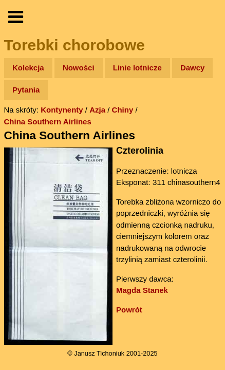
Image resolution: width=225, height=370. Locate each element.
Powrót (129, 309)
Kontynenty (62, 109)
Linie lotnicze (137, 67)
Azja (97, 109)
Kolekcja (28, 67)
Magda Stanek (142, 290)
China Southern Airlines (47, 121)
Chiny (123, 109)
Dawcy (192, 67)
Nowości (79, 67)
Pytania (26, 89)
